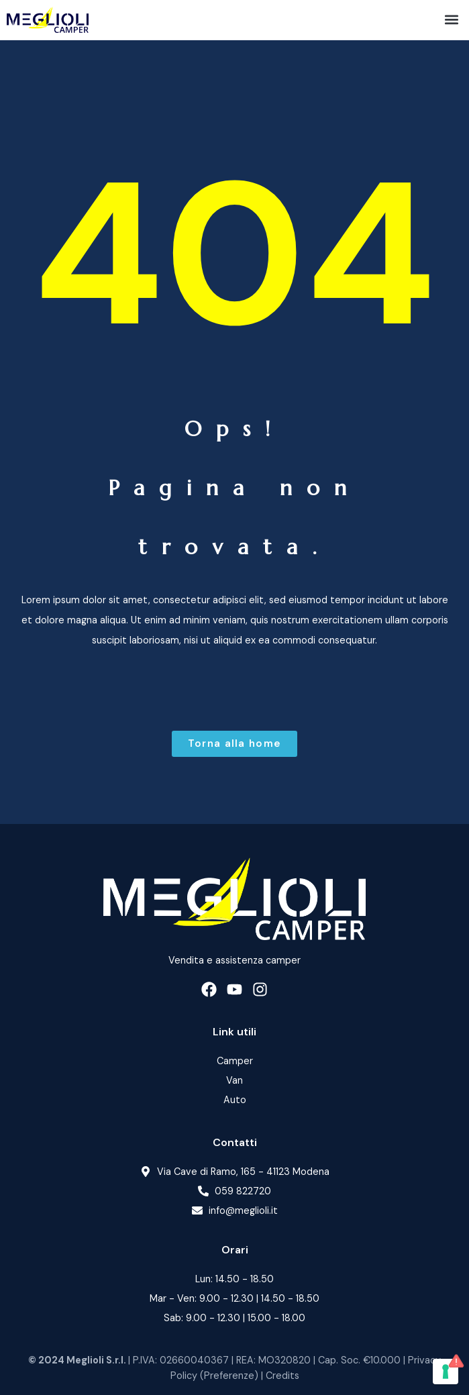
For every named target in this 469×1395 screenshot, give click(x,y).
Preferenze (229, 1376)
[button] (451, 20)
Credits (282, 1376)
